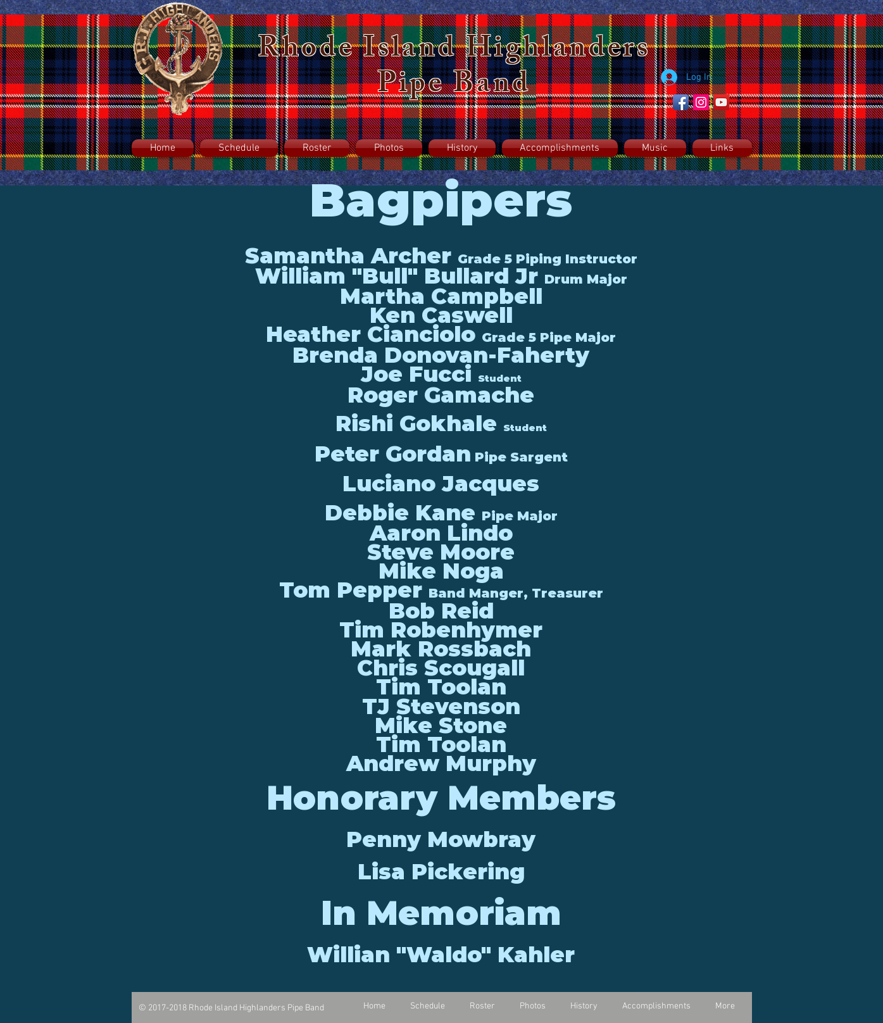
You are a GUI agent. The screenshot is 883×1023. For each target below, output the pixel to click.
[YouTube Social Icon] (721, 102)
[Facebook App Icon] (681, 102)
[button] (317, 148)
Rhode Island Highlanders (454, 51)
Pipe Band (454, 86)
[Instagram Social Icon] (701, 102)
